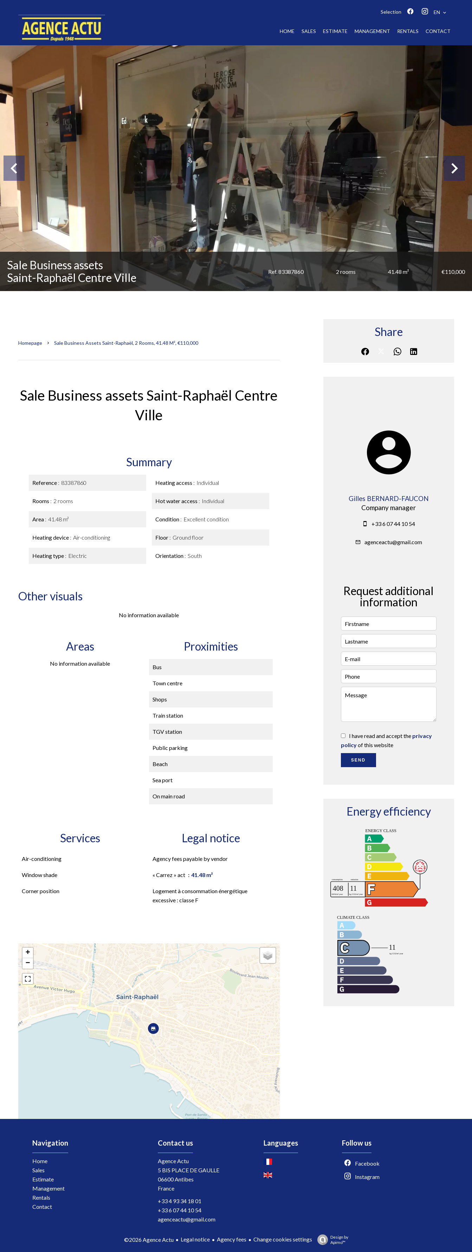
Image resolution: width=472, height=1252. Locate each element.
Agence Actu (173, 1161)
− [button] (27, 963)
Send (358, 760)
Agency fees (231, 1239)
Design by (331, 1239)
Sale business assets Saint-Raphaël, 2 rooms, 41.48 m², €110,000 (126, 343)
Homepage (30, 343)
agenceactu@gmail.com (393, 542)
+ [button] (27, 953)
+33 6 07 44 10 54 (393, 523)
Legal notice (195, 1239)
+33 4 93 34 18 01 (179, 1201)
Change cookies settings (282, 1239)
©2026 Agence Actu (149, 1239)
